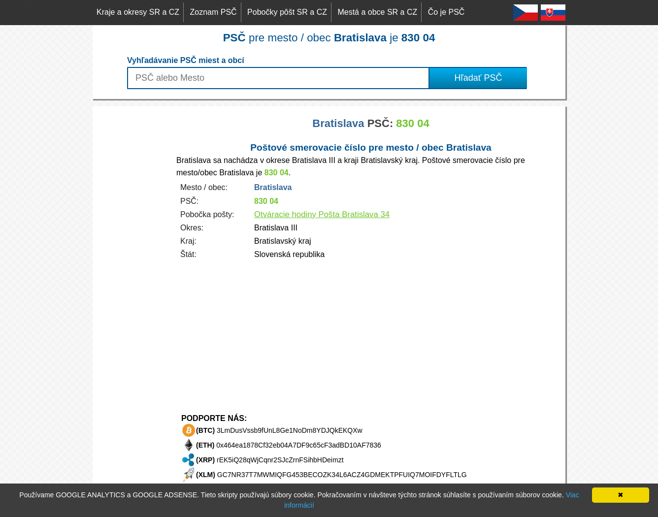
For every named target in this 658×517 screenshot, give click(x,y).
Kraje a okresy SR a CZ (138, 12)
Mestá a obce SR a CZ (377, 12)
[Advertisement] (132, 254)
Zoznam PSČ (213, 12)
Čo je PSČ (446, 12)
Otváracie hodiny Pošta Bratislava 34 (322, 214)
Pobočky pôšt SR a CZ (287, 12)
